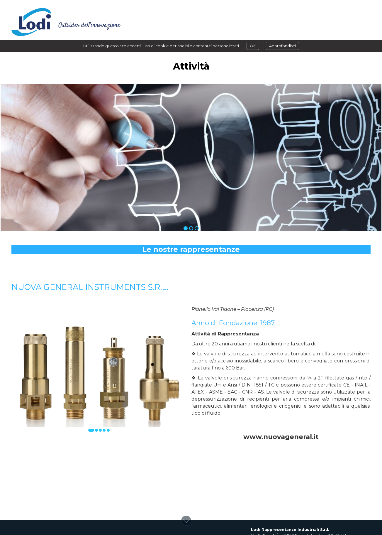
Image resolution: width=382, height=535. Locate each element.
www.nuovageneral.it (281, 437)
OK (253, 45)
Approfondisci (282, 45)
